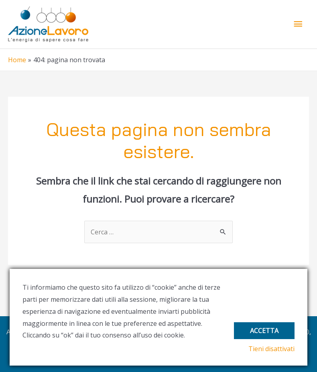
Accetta (264, 330)
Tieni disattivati (271, 348)
